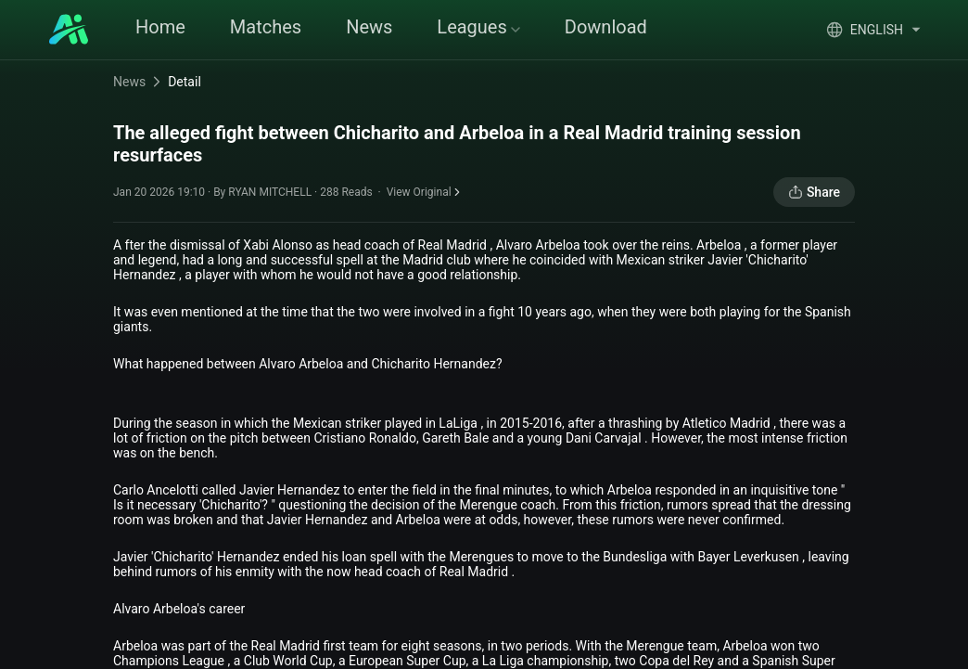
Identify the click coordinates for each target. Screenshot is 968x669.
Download (606, 27)
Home (160, 27)
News (369, 27)
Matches (265, 27)
